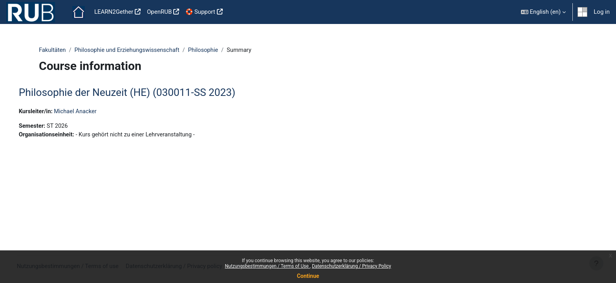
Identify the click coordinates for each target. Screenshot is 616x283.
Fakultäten (52, 49)
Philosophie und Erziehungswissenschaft (128, 49)
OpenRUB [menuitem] (159, 11)
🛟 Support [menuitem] (200, 11)
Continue (308, 276)
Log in (602, 11)
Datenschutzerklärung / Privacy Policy (351, 266)
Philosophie (206, 49)
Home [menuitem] (78, 12)
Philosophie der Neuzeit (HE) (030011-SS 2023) (138, 93)
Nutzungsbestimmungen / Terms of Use (267, 266)
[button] (543, 12)
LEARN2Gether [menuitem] (113, 11)
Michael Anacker (88, 111)
